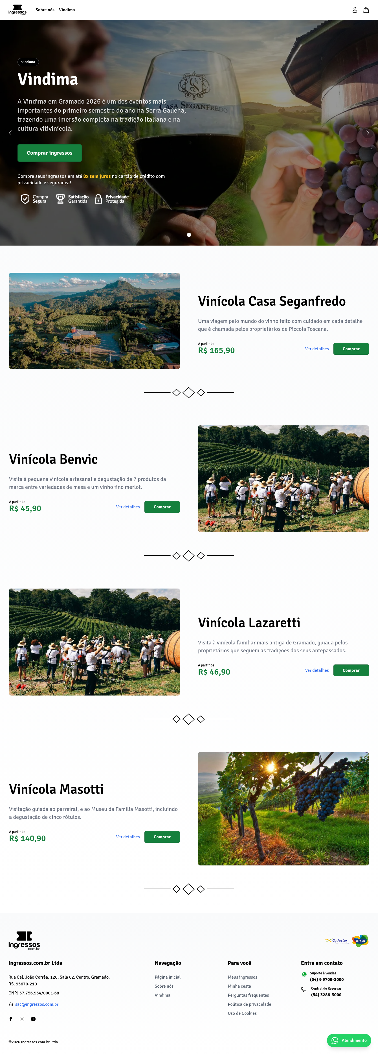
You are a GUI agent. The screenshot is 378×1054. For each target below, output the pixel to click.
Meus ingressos (242, 977)
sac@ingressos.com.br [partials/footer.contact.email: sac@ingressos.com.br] (36, 1004)
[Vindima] (67, 9)
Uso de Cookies (242, 1013)
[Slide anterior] (10, 132)
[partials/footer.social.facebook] (10, 1019)
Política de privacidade (249, 1004)
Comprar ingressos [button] (49, 152)
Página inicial (168, 977)
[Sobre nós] (45, 9)
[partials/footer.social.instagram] (22, 1019)
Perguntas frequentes (248, 995)
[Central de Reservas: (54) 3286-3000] (335, 994)
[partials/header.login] (354, 9)
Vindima (162, 995)
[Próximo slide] (367, 132)
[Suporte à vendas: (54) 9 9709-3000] (335, 979)
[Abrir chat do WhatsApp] (349, 1040)
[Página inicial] (17, 10)
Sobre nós (164, 986)
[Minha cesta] (366, 9)
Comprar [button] (351, 349)
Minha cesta (239, 986)
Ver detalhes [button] (317, 349)
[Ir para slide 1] (189, 235)
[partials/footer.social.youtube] (33, 1019)
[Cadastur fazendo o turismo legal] (347, 941)
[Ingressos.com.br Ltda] (24, 940)
